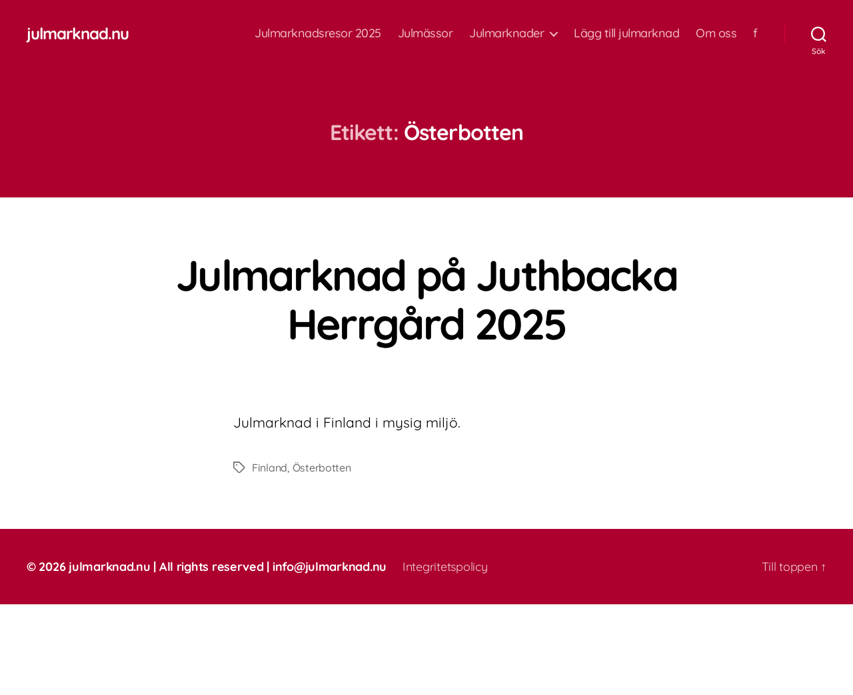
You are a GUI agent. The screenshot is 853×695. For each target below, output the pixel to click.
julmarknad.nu (78, 33)
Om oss (716, 33)
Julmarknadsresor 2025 (318, 33)
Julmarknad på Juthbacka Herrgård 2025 (426, 299)
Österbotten (322, 467)
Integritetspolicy (445, 566)
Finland (269, 467)
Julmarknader (506, 33)
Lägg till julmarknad (626, 33)
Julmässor (425, 33)
